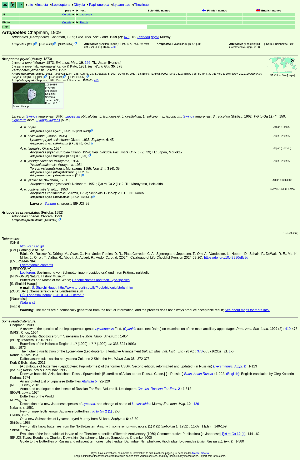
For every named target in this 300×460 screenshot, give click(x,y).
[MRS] (172, 73)
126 (87, 62)
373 (200, 351)
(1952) (102, 193)
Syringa (31, 116)
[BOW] (121, 73)
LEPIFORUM (77, 77)
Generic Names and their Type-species (101, 280)
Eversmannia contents (36, 265)
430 (113, 47)
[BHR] (145, 73)
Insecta (42, 4)
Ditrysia (79, 4)
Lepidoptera (61, 4)
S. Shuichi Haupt (44, 287)
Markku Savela (200, 453)
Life (30, 4)
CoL (30, 44)
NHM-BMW (65, 44)
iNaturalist (46, 44)
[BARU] (155, 73)
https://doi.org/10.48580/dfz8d (226, 257)
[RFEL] (260, 43)
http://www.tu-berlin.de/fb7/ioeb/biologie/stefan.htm (95, 287)
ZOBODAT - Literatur (68, 295)
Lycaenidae (121, 4)
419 (288, 329)
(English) (232, 374)
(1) (109, 184)
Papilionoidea (99, 4)
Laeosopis (86, 14)
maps (291, 75)
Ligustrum (72, 116)
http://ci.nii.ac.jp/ (32, 246)
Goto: (74, 27)
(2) (99, 37)
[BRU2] (192, 43)
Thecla (84, 22)
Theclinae (141, 4)
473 (127, 37)
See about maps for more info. (247, 310)
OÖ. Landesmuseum (35, 295)
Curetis (66, 14)
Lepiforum (27, 272)
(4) (62, 73)
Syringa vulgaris (48, 120)
